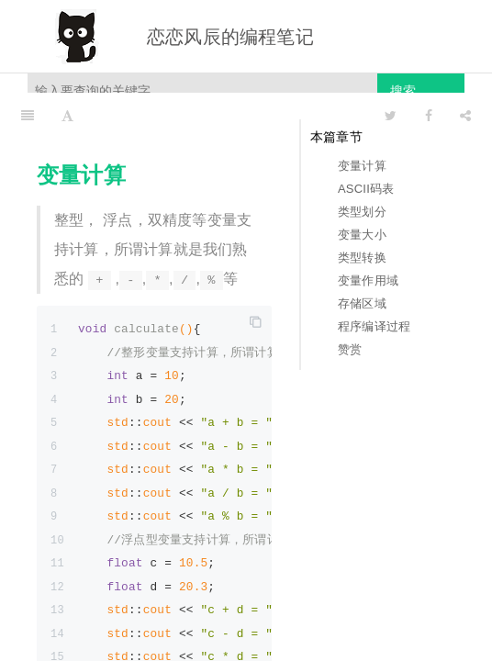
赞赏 (350, 349)
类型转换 (362, 257)
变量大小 (362, 234)
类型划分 (362, 211)
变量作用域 (368, 280)
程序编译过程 (374, 326)
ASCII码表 (366, 189)
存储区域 (362, 303)
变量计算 (362, 166)
